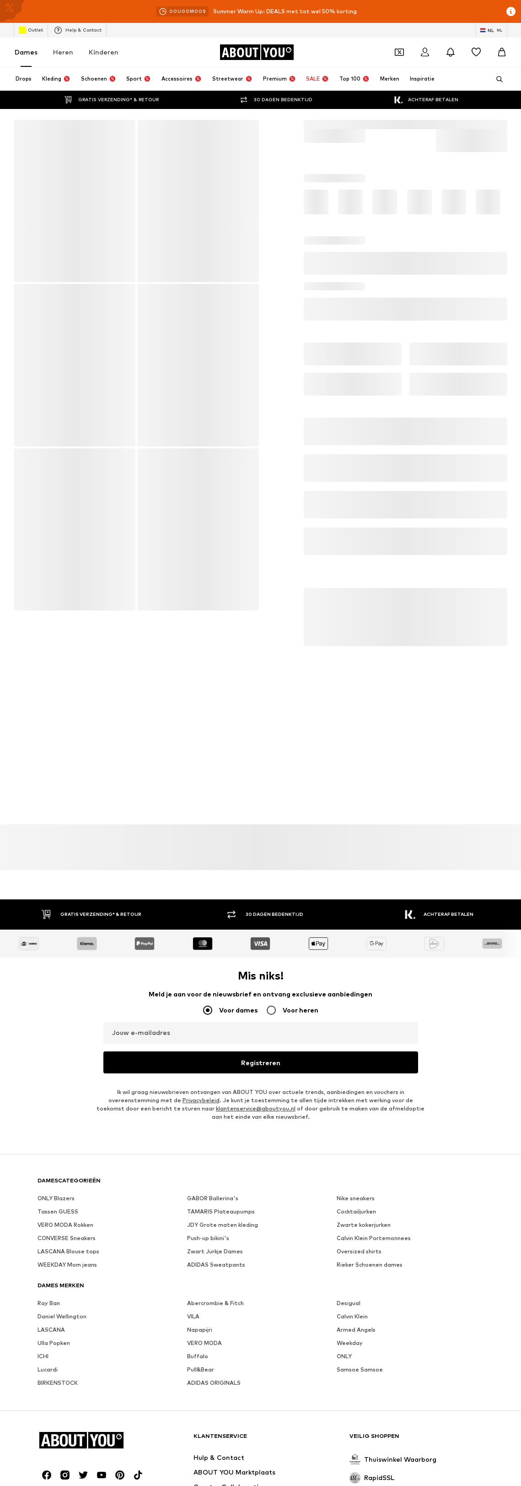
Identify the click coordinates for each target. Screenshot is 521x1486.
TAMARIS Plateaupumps (221, 1211)
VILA (193, 1316)
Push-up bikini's (208, 1238)
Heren (63, 52)
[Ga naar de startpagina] (256, 52)
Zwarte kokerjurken (364, 1225)
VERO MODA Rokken (65, 1225)
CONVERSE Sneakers (67, 1238)
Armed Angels (356, 1330)
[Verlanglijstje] (476, 52)
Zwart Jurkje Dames (215, 1251)
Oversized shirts (359, 1251)
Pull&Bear (200, 1369)
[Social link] (46, 1475)
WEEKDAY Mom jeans (67, 1265)
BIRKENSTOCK (58, 1383)
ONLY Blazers (56, 1198)
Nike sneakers (356, 1198)
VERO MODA (204, 1343)
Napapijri (199, 1330)
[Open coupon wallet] (399, 52)
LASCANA (51, 1330)
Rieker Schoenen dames (370, 1265)
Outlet (31, 30)
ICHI (43, 1356)
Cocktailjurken (356, 1211)
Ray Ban (49, 1303)
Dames (26, 52)
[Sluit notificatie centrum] (450, 52)
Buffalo (197, 1356)
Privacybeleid (201, 1100)
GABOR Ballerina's (212, 1198)
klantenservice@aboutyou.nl (255, 1108)
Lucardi (48, 1369)
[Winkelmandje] (501, 52)
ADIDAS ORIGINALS (214, 1383)
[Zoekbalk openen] (496, 79)
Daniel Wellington (62, 1316)
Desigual (348, 1303)
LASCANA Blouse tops (68, 1251)
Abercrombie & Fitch (215, 1303)
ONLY (344, 1356)
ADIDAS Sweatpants (216, 1265)
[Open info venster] (511, 11)
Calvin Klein (352, 1316)
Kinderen (103, 52)
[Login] (424, 52)
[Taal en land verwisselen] (491, 30)
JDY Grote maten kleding (222, 1225)
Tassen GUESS (58, 1211)
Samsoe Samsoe (360, 1369)
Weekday (350, 1343)
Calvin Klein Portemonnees (374, 1238)
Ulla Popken (54, 1343)
